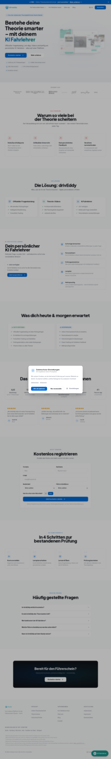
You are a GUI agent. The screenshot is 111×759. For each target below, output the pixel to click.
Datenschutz (35, 382)
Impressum (43, 382)
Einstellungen (72, 388)
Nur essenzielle (56, 389)
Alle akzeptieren (39, 389)
